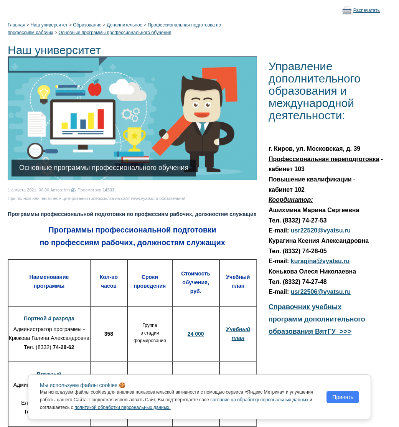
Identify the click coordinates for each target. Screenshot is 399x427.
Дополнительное (124, 25)
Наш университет (49, 25)
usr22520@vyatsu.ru (321, 230)
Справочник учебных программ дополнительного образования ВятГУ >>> (317, 319)
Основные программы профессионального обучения (114, 32)
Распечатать (366, 10)
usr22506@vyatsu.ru (321, 292)
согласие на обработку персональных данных (259, 399)
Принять (342, 397)
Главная (16, 25)
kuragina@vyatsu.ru (320, 261)
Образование (87, 25)
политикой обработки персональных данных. (122, 407)
